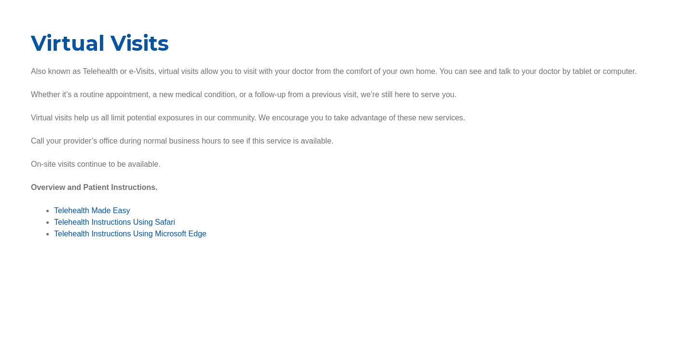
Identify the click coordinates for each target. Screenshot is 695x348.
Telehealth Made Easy (92, 210)
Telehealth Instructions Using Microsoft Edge (130, 234)
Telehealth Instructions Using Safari (114, 222)
